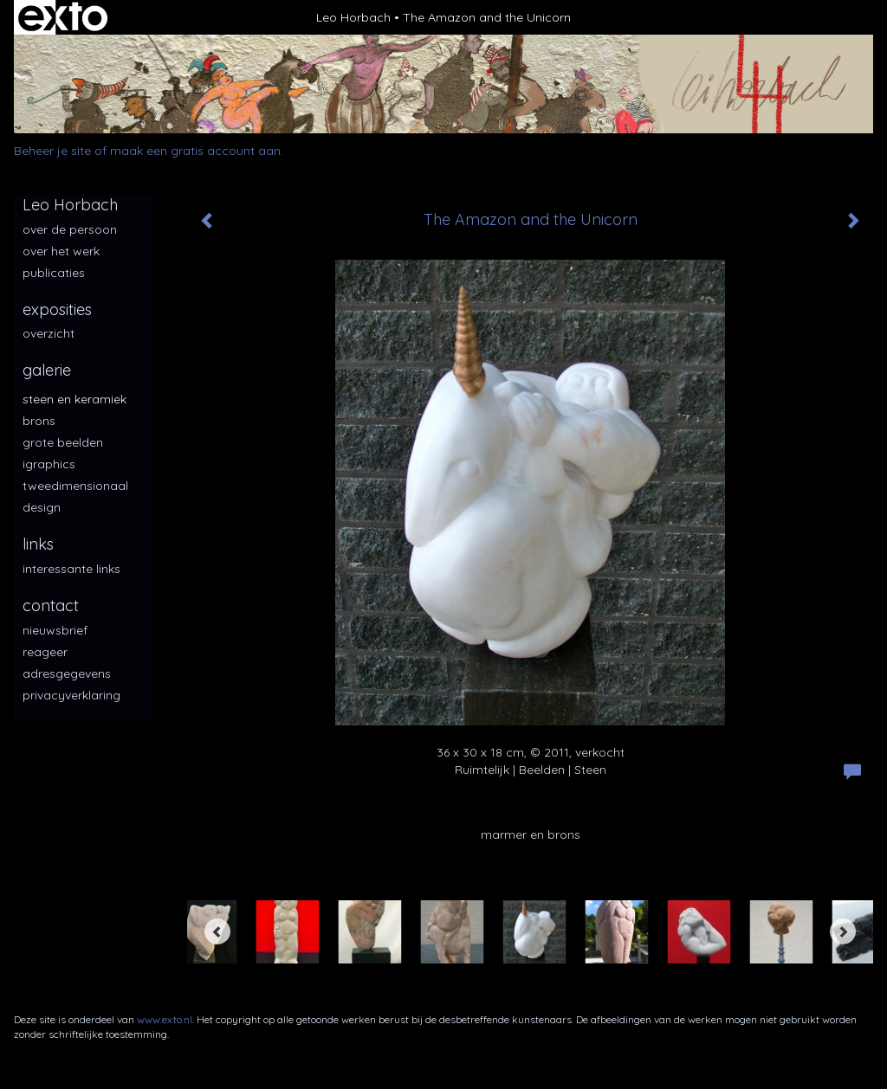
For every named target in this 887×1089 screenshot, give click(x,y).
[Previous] (217, 931)
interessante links (71, 569)
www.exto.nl (164, 1019)
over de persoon (70, 229)
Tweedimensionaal (75, 485)
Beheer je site (52, 150)
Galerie (47, 370)
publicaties (54, 272)
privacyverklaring (71, 695)
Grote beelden (63, 442)
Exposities (57, 309)
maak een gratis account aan (195, 150)
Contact (51, 605)
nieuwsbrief (55, 630)
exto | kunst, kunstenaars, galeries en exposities (63, 17)
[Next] (843, 931)
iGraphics (49, 464)
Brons (39, 421)
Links (38, 544)
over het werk (61, 251)
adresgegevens (67, 673)
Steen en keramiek (74, 399)
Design (42, 507)
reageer (45, 652)
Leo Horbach (353, 17)
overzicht (48, 333)
